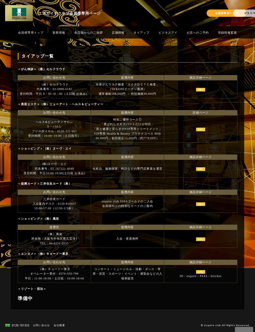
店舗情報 (118, 32)
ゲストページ (229, 13)
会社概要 (59, 325)
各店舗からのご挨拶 (88, 32)
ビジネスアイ (168, 32)
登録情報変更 (227, 32)
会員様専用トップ (30, 32)
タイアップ (141, 32)
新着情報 (59, 32)
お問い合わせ (41, 325)
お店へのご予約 (198, 32)
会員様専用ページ (186, 13)
